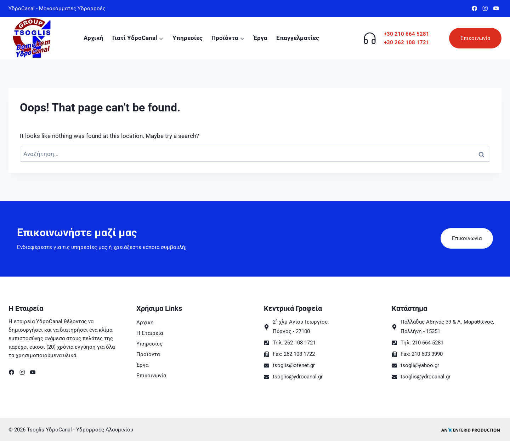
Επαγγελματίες (297, 37)
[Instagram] (485, 8)
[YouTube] (496, 8)
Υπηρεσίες (187, 37)
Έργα (260, 37)
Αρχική (93, 37)
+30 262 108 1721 (406, 42)
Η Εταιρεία (149, 333)
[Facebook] (474, 8)
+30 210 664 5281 (406, 34)
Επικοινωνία (475, 38)
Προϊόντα (148, 354)
